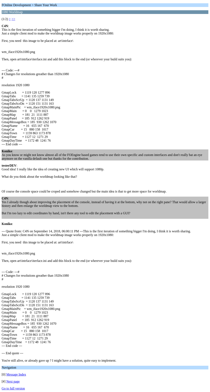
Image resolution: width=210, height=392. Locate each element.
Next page (13, 381)
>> (13, 19)
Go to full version (13, 388)
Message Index (16, 374)
